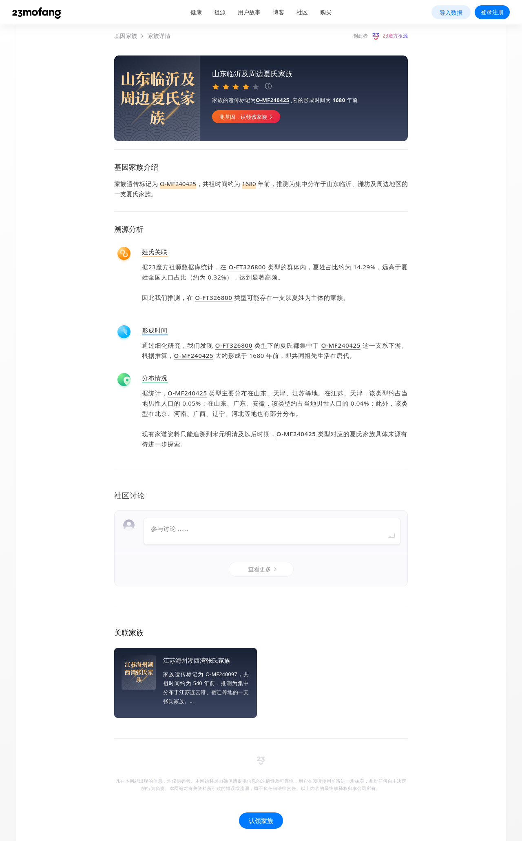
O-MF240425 (272, 100)
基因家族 (125, 36)
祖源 (220, 12)
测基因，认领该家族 (247, 117)
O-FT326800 (246, 267)
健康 (196, 12)
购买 (326, 12)
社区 (302, 12)
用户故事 (249, 12)
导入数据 (451, 12)
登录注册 (492, 12)
